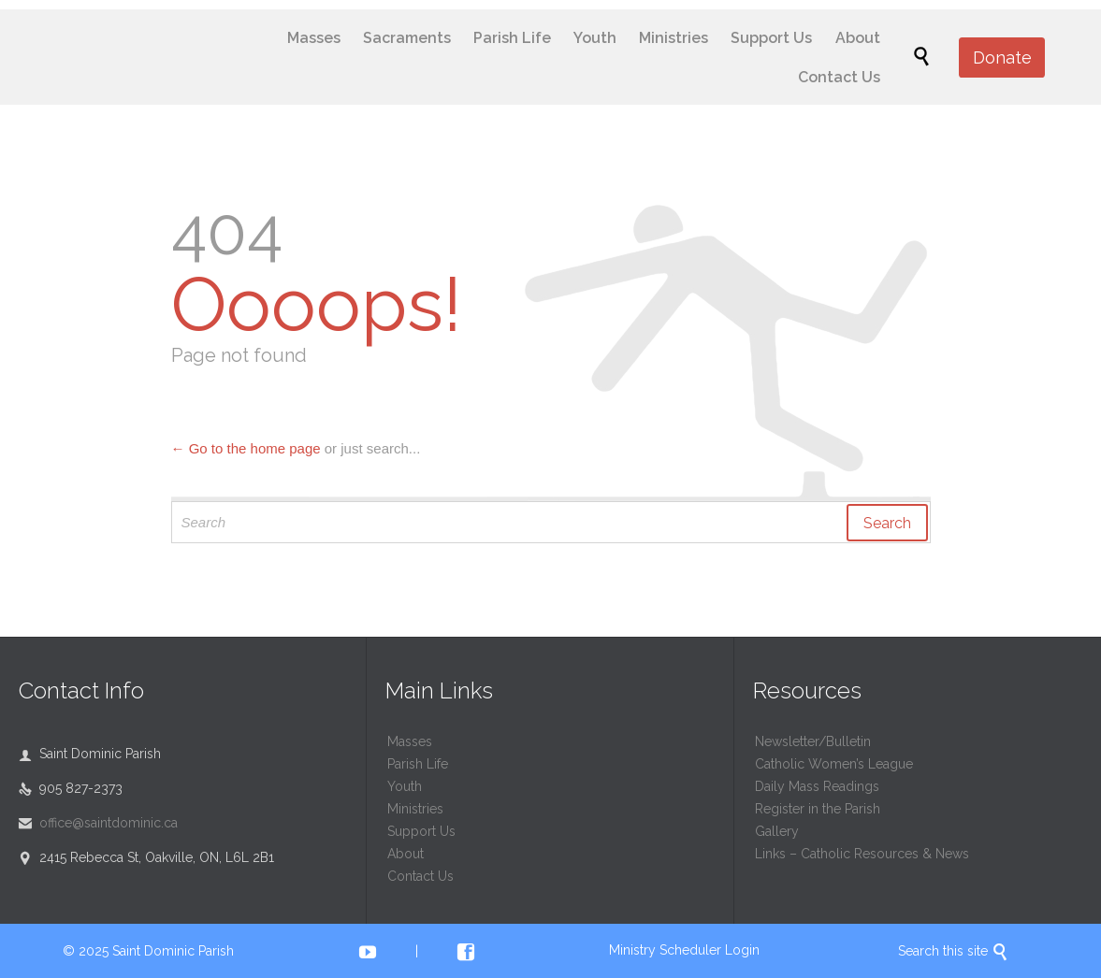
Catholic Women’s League (834, 763)
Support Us (421, 831)
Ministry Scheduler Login (684, 949)
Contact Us (420, 876)
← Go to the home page (246, 448)
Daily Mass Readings (817, 786)
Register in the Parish (817, 808)
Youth (404, 786)
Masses (409, 741)
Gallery (777, 831)
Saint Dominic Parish (173, 950)
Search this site (953, 950)
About (405, 853)
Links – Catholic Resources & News (862, 853)
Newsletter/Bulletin (813, 741)
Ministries (415, 808)
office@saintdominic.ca (98, 822)
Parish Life (417, 763)
